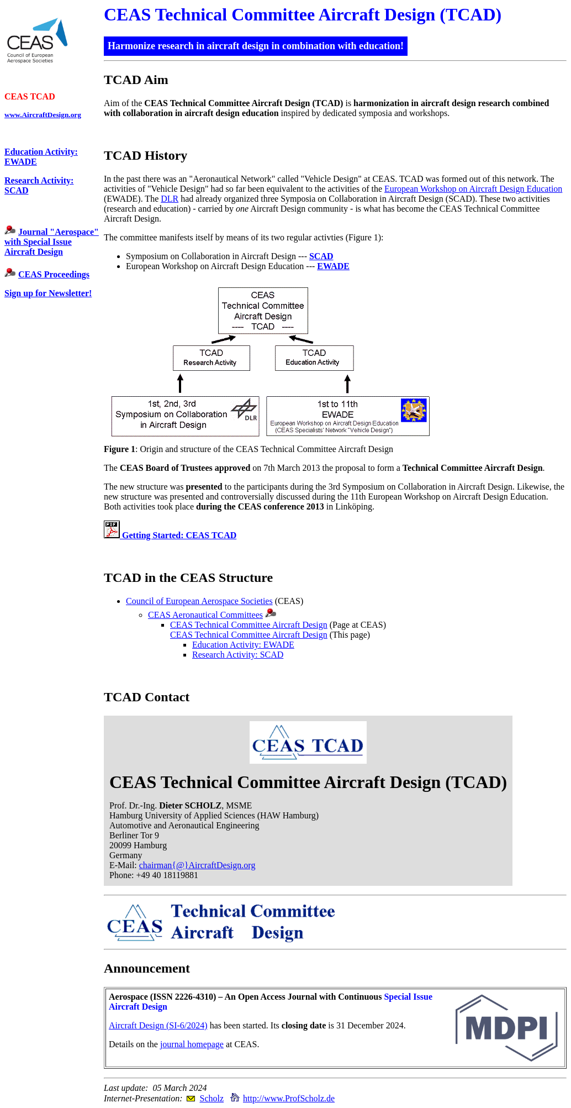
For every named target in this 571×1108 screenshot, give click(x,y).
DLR (169, 198)
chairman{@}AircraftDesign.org (197, 865)
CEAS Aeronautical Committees (205, 614)
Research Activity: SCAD (237, 654)
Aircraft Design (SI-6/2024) (158, 1025)
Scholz (211, 1098)
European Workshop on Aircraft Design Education (473, 188)
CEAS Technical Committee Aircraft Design (248, 624)
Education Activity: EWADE (243, 644)
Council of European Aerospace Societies (199, 601)
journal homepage (192, 1044)
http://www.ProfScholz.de (289, 1098)
